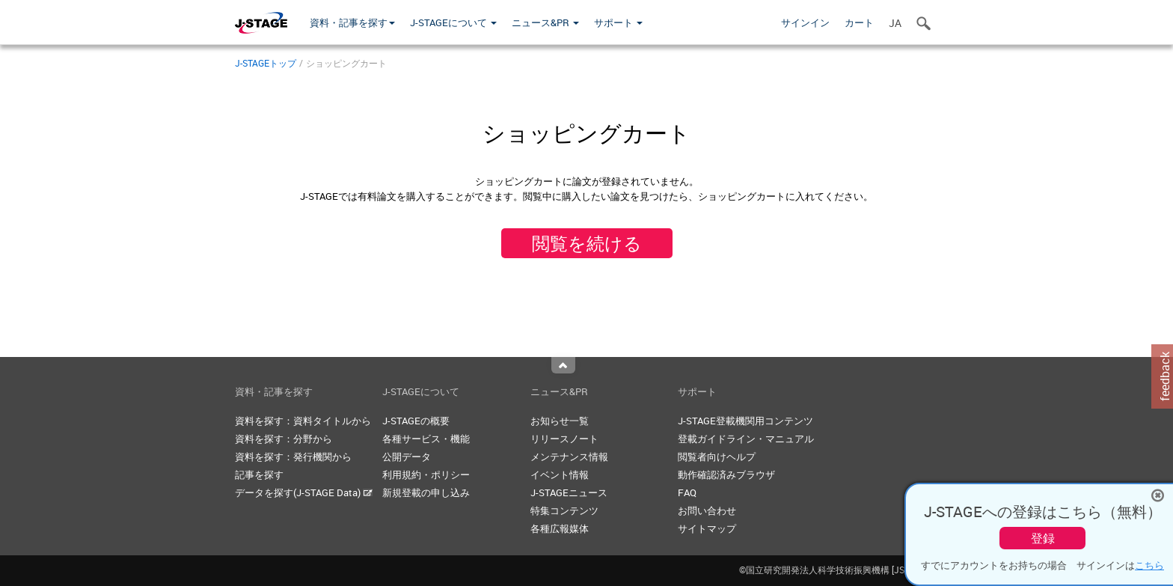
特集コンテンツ (564, 510)
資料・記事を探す (352, 22)
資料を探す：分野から (283, 438)
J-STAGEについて (453, 22)
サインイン (805, 22)
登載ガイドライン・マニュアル (746, 438)
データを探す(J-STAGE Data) (304, 492)
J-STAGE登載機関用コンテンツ (745, 420)
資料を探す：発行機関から (293, 456)
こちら (1149, 565)
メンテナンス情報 (569, 456)
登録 (1043, 538)
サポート (618, 22)
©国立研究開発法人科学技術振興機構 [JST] (838, 570)
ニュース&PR (545, 22)
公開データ (406, 456)
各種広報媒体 (559, 528)
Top (563, 365)
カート (859, 22)
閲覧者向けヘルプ (717, 456)
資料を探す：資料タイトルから (303, 420)
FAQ (687, 492)
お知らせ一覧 (559, 420)
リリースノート (564, 438)
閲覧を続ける (587, 243)
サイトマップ (707, 528)
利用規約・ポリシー (426, 474)
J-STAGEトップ (265, 63)
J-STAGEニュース (568, 492)
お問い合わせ (707, 510)
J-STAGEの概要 (416, 420)
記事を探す (259, 474)
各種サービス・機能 (426, 438)
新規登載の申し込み (426, 492)
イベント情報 (559, 474)
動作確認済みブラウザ (726, 474)
